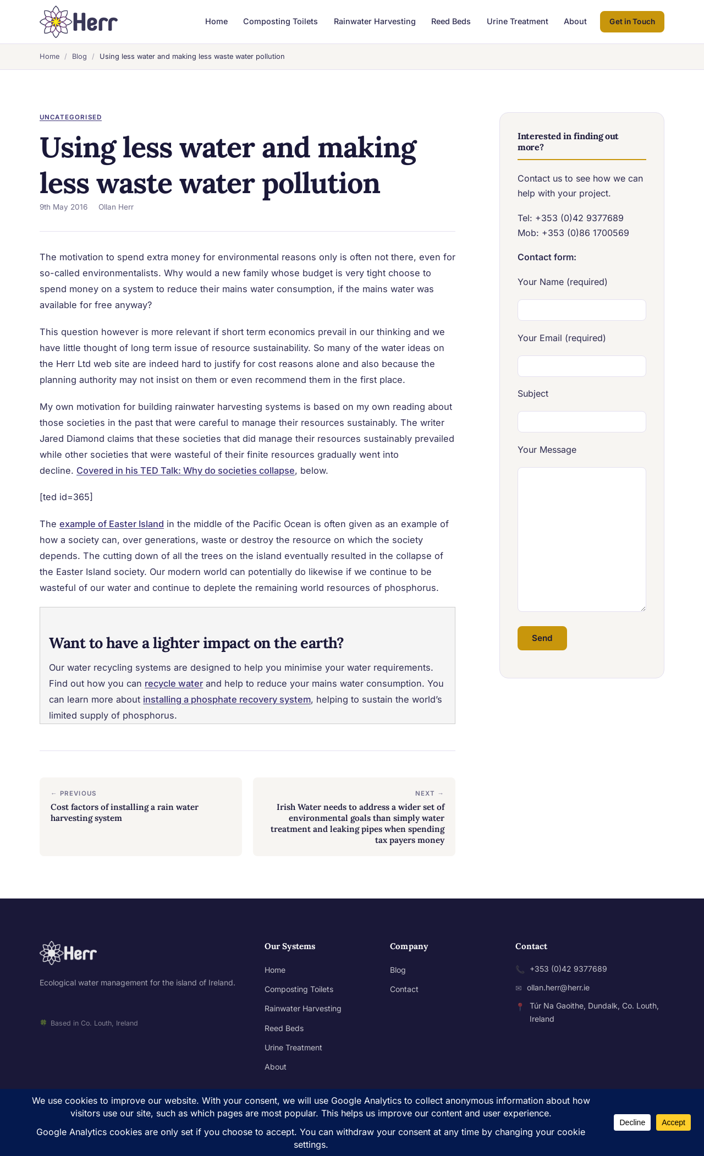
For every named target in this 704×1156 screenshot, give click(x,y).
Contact (404, 989)
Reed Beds (451, 21)
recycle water (174, 683)
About (575, 21)
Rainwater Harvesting (375, 21)
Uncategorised (71, 117)
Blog (79, 56)
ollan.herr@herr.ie (558, 987)
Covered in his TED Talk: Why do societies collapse (185, 470)
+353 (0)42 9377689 (568, 968)
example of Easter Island (111, 523)
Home (216, 21)
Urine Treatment (517, 21)
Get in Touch (632, 21)
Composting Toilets (280, 21)
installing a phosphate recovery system (227, 699)
